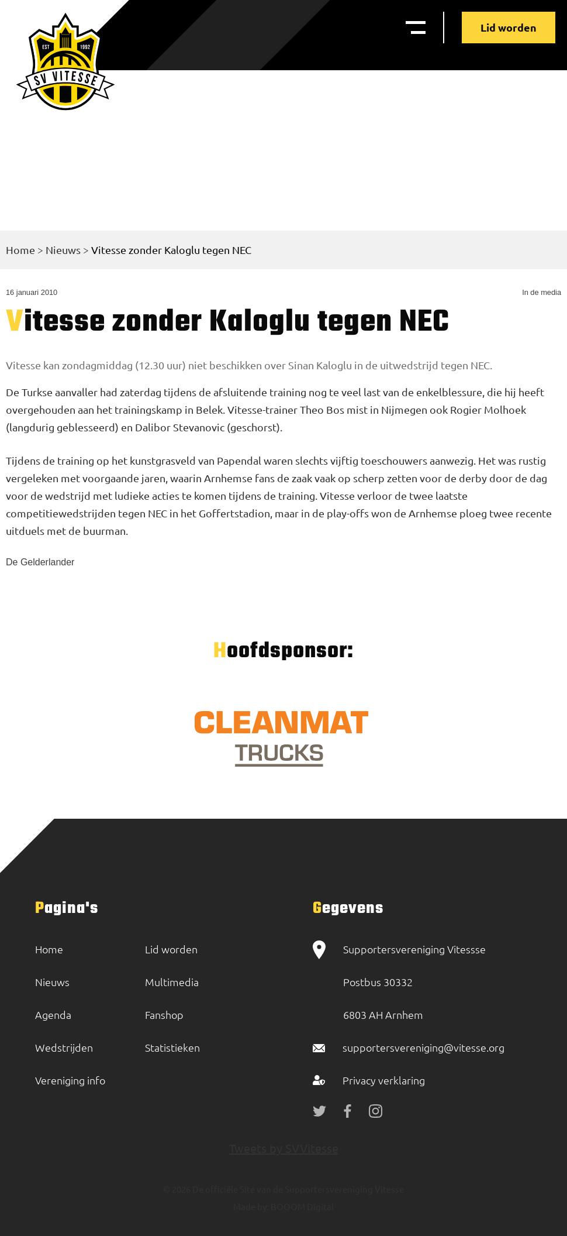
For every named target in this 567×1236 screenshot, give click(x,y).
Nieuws (63, 249)
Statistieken (172, 1047)
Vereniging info (70, 1080)
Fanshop (164, 1014)
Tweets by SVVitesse (283, 1148)
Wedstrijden (64, 1047)
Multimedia (172, 981)
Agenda (53, 1014)
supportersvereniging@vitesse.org (423, 1047)
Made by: (251, 1206)
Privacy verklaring (384, 1080)
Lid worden (508, 27)
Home (20, 249)
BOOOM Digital (301, 1206)
